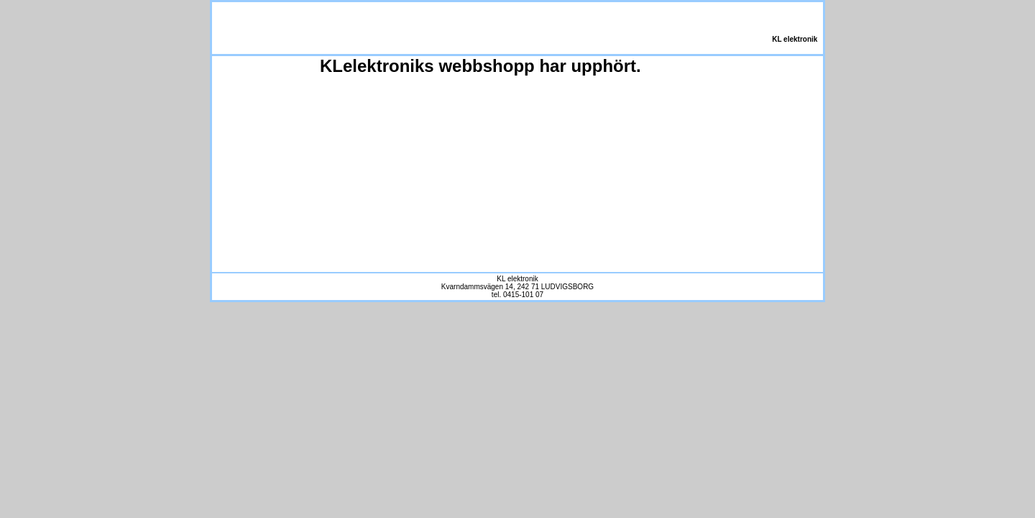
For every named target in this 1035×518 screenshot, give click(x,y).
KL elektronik (793, 39)
